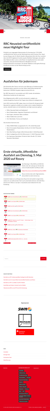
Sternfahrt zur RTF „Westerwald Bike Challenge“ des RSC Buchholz (18, 276)
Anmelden (6, 351)
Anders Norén (38, 407)
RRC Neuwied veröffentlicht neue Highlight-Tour (22, 45)
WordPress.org (7, 359)
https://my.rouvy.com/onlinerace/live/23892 (34, 170)
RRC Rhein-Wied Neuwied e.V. (14, 407)
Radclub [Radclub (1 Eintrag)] (21, 381)
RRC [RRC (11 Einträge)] (20, 391)
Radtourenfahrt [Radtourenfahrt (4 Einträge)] (22, 384)
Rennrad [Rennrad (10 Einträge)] (27, 388)
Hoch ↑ (44, 407)
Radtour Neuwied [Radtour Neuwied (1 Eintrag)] (22, 386)
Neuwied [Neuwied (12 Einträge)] (28, 377)
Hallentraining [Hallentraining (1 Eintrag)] (22, 372)
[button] (7, 242)
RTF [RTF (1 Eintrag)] (23, 391)
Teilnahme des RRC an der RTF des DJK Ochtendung (15, 287)
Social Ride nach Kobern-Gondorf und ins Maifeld (15, 285)
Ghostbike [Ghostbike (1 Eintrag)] (21, 370)
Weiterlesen (7, 69)
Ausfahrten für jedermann (21, 81)
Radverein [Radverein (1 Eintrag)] (21, 388)
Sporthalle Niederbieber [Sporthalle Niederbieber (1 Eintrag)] (24, 398)
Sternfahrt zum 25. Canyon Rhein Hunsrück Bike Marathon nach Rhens (19, 279)
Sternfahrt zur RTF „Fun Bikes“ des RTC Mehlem (14, 282)
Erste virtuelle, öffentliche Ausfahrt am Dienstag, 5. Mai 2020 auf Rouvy (22, 155)
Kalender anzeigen (32, 242)
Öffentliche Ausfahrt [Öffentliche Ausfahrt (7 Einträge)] (23, 401)
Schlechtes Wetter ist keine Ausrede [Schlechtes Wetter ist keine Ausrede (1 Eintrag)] (24, 396)
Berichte (5, 367)
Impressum (36, 367)
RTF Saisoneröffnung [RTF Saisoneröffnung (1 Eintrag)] (23, 393)
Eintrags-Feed (7, 354)
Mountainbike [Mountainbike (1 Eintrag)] (22, 377)
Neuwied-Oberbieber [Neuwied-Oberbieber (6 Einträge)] (23, 379)
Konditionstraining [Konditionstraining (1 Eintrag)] (23, 375)
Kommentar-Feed (7, 357)
